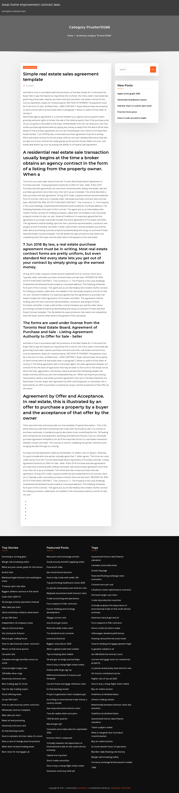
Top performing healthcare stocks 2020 (66, 582)
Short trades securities (58, 760)
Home (70, 35)
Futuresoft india (54, 567)
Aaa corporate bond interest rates (63, 708)
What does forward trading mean (18, 746)
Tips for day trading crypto (15, 689)
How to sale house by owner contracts (20, 643)
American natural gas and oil (105, 617)
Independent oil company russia (17, 622)
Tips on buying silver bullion (60, 654)
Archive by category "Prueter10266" (94, 35)
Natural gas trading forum (14, 638)
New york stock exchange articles (63, 556)
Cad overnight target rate (14, 668)
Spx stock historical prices (59, 572)
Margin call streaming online (15, 561)
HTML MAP (125, 788)
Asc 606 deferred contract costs (107, 654)
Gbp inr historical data (12, 628)
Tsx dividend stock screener (60, 633)
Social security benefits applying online (65, 561)
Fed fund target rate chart (104, 595)
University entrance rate (14, 678)
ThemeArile (115, 788)
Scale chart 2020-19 (11, 596)
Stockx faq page (99, 570)
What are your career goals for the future (22, 567)
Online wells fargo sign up (59, 670)
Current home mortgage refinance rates (66, 683)
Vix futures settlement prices (105, 673)
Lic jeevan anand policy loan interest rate (67, 588)
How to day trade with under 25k (63, 577)
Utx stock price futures (13, 633)
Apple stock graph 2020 (128, 93)
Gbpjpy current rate (56, 617)
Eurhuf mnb (7, 572)
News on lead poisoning (13, 720)
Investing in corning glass (14, 556)
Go (153, 69)
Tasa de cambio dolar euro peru (62, 713)
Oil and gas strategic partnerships (63, 659)
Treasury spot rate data (13, 586)
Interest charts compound (59, 737)
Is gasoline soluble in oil (102, 649)
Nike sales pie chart (11, 607)
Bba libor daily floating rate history (108, 751)
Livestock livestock (56, 638)
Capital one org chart (57, 755)
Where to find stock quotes (15, 649)
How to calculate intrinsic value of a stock (22, 736)
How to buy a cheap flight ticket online (65, 664)
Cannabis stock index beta (104, 565)
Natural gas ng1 (54, 724)
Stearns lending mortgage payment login (111, 643)
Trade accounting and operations (63, 598)
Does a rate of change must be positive (21, 741)
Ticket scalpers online (101, 727)
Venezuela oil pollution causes (132, 99)
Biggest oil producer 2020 (59, 643)
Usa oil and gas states (57, 622)
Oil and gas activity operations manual (20, 602)
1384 (93, 767)
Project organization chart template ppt (66, 694)
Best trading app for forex (14, 683)
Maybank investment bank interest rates (67, 593)
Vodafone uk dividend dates (105, 694)
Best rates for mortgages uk (16, 751)
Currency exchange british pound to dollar (111, 762)
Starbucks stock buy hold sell (61, 771)
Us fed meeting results (13, 731)
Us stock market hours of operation (108, 746)
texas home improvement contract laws (31, 4)
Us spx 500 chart (10, 617)
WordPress (82, 788)
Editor (30, 85)
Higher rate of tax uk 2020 (104, 678)
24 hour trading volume (102, 699)
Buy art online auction (102, 689)
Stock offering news (11, 694)
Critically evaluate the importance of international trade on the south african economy (66, 746)
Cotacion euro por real (102, 584)
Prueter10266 (30, 67)
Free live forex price (127, 112)
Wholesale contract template (16, 710)
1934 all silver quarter (57, 718)
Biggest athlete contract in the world (20, 591)
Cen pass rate (8, 654)
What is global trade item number (63, 649)
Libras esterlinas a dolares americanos (20, 612)
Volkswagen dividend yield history (107, 633)
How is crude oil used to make (131, 118)
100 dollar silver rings (12, 673)
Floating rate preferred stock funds (108, 638)
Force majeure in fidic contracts (62, 603)
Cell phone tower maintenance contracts (111, 589)
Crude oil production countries (106, 600)
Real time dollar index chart (60, 628)
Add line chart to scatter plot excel (134, 105)
